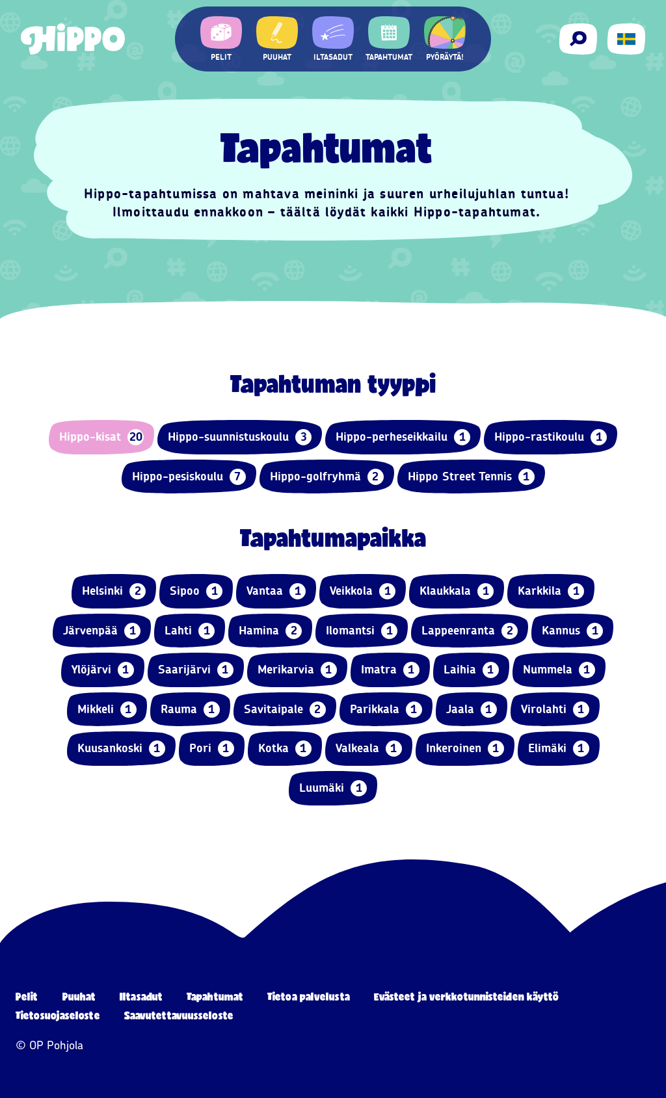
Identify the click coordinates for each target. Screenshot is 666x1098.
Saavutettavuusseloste (178, 1015)
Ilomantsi (361, 631)
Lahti (190, 631)
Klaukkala (457, 591)
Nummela (559, 670)
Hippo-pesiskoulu (189, 477)
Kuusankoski (121, 748)
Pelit (27, 996)
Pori (211, 748)
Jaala (471, 709)
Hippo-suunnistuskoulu (240, 437)
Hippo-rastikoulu (550, 437)
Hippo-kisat (101, 437)
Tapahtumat (215, 996)
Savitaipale (285, 709)
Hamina (270, 631)
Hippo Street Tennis (471, 477)
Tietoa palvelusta (308, 996)
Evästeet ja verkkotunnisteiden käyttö (466, 996)
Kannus (572, 631)
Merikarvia (297, 670)
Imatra (390, 670)
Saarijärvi (195, 670)
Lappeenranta (469, 631)
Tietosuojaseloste (58, 1015)
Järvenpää (101, 631)
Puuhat (79, 996)
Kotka (285, 748)
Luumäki (333, 788)
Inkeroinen (465, 748)
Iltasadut (141, 996)
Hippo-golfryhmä (327, 477)
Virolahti (555, 709)
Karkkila (551, 591)
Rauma (190, 709)
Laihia (471, 670)
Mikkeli (107, 709)
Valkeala (369, 748)
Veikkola (362, 591)
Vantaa (276, 591)
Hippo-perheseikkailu (403, 437)
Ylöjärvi (103, 670)
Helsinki (114, 591)
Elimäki (558, 748)
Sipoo (196, 591)
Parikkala (386, 709)
